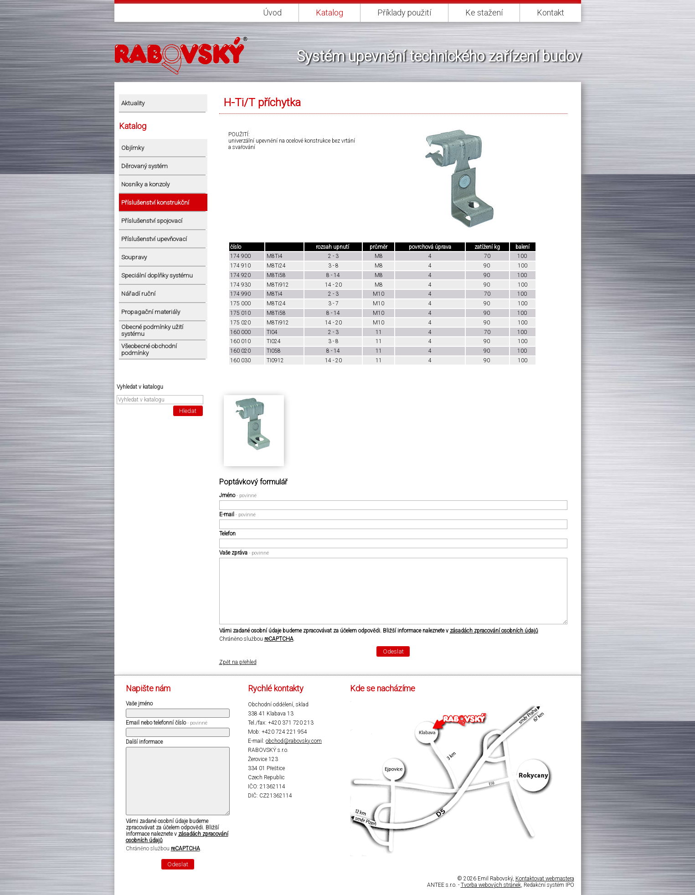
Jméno (238, 495)
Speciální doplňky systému (157, 275)
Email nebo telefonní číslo (166, 723)
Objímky (132, 147)
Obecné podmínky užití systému (152, 330)
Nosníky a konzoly (145, 184)
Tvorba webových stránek (491, 885)
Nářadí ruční (138, 293)
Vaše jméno (139, 703)
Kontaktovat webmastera (544, 878)
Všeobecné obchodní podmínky (149, 349)
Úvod (272, 12)
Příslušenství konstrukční (155, 202)
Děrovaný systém (144, 166)
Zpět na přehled (238, 662)
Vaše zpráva (244, 553)
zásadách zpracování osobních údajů (494, 631)
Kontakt (550, 12)
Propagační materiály (150, 312)
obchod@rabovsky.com (294, 741)
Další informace (144, 742)
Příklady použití (404, 12)
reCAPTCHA (278, 639)
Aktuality (132, 103)
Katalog (329, 12)
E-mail (237, 514)
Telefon (227, 533)
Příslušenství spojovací (151, 220)
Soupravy (134, 257)
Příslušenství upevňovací (154, 239)
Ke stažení (484, 12)
